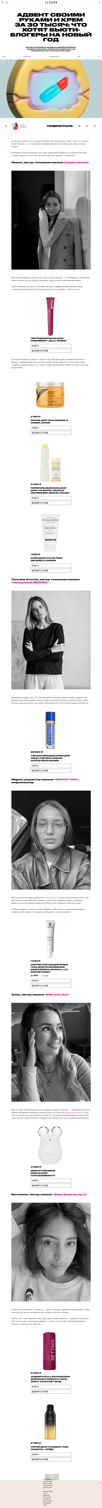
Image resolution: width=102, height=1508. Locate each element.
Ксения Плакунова (23, 126)
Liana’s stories (76, 162)
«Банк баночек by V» (70, 1194)
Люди (3, 56)
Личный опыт (27, 56)
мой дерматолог (51, 898)
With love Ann (56, 994)
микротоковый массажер (75, 1112)
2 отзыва (45, 975)
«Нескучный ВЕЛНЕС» (30, 582)
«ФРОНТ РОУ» (66, 779)
